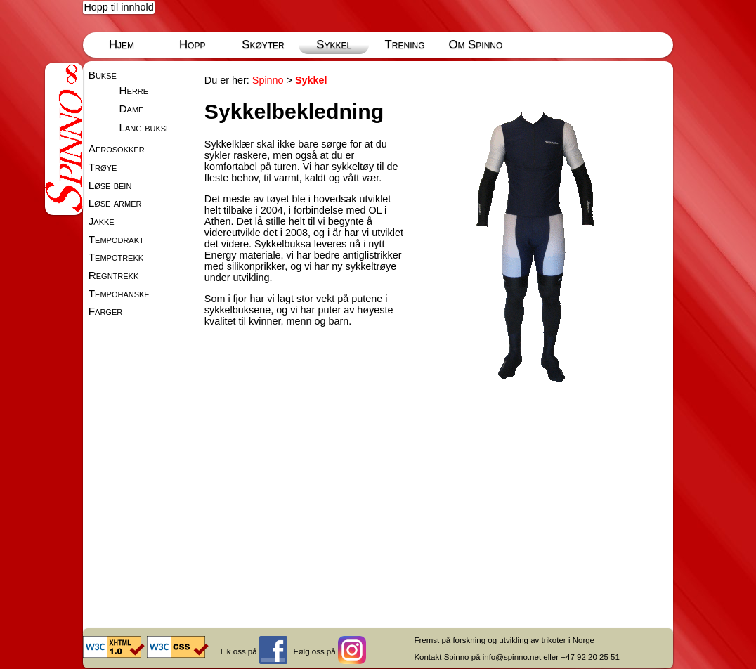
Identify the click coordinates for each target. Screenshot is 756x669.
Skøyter (263, 44)
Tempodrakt (116, 239)
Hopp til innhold (118, 7)
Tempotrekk (116, 257)
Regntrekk (114, 275)
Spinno (268, 80)
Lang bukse (145, 128)
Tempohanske (119, 293)
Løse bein (110, 185)
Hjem (121, 44)
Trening (405, 44)
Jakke (102, 221)
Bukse (103, 75)
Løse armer (115, 203)
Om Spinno (475, 44)
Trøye (103, 167)
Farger (106, 311)
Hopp (192, 44)
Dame (131, 109)
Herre (133, 90)
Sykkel (333, 44)
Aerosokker (117, 149)
